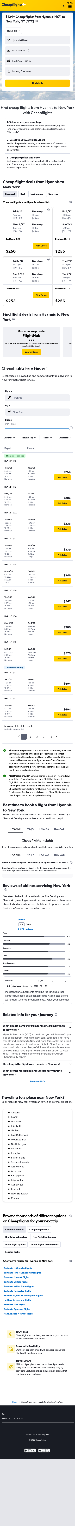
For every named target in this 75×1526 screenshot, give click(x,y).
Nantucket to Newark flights (18, 1313)
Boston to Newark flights (16, 1277)
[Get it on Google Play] (30, 1451)
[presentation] (36, 21)
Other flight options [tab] (15, 1244)
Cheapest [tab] (10, 194)
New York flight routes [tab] (44, 1237)
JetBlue (21, 919)
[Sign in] (63, 6)
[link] (31, 352)
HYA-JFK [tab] (30, 829)
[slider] (71, 428)
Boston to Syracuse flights (17, 1309)
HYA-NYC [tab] (15, 829)
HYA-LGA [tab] (44, 829)
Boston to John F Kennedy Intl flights (22, 1272)
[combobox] (13, 30)
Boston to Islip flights (14, 1304)
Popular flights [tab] (12, 1252)
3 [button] (37, 736)
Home (14, 1402)
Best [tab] (22, 194)
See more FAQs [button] (37, 1081)
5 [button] (51, 736)
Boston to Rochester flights (17, 1291)
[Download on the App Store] (44, 1451)
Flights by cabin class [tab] (16, 1237)
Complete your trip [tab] (39, 1229)
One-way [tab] (53, 194)
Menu (70, 5)
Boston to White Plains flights (19, 1286)
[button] (37, 40)
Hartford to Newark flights (17, 1300)
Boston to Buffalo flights (16, 1282)
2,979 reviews (25, 929)
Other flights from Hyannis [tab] (44, 1244)
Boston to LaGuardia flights (18, 1268)
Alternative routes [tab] (14, 1229)
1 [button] (23, 736)
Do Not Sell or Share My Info (37, 1434)
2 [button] (30, 736)
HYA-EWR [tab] (59, 829)
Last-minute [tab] (37, 194)
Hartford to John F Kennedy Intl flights (23, 1295)
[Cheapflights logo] (12, 5)
